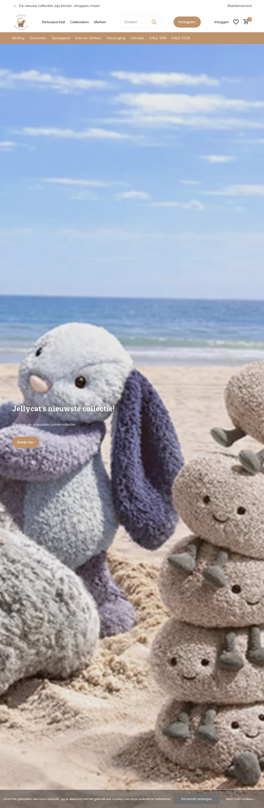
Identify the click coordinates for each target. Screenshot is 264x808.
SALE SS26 (180, 38)
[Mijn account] (221, 22)
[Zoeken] (141, 22)
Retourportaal (53, 22)
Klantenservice (240, 5)
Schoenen (38, 38)
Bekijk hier (25, 442)
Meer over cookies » (240, 799)
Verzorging (115, 38)
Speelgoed (61, 38)
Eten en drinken (88, 38)
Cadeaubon (79, 22)
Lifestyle (137, 38)
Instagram (187, 22)
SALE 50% (157, 38)
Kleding (18, 38)
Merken (100, 22)
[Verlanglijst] (236, 22)
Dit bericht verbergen (196, 799)
